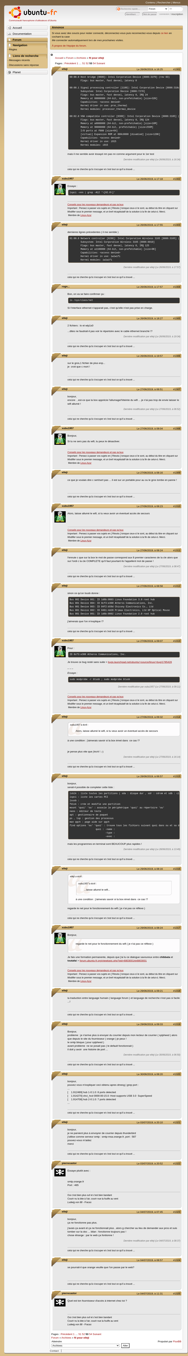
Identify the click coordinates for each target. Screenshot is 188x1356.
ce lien (164, 33)
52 (87, 63)
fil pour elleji (96, 57)
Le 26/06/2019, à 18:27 (150, 318)
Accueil (59, 57)
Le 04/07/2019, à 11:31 (150, 1293)
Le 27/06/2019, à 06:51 (150, 389)
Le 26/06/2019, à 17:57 (150, 286)
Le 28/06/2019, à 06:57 (150, 776)
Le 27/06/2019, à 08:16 (150, 472)
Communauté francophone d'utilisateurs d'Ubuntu (32, 20)
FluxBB (177, 1341)
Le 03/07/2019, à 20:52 (150, 1163)
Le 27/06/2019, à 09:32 (150, 717)
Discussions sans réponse (24, 65)
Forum (70, 57)
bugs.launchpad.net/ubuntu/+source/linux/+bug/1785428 (140, 662)
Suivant (101, 63)
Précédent (70, 63)
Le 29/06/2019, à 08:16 (150, 868)
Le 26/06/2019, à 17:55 (150, 225)
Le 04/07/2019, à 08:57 (150, 1260)
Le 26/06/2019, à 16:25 (150, 69)
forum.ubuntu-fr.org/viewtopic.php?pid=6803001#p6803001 (113, 960)
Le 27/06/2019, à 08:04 (150, 428)
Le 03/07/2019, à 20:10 (150, 1122)
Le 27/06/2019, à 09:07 (150, 641)
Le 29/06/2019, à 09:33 (150, 1024)
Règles (13, 49)
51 (83, 63)
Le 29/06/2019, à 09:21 (150, 990)
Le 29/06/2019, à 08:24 (150, 927)
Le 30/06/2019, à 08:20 (150, 1074)
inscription (177, 14)
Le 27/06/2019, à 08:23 (150, 506)
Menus (176, 2)
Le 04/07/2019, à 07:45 (150, 1212)
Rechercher (163, 2)
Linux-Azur (85, 215)
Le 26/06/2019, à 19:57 (150, 356)
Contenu (150, 2)
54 (94, 63)
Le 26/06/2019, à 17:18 (150, 179)
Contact (54, 1350)
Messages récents (19, 60)
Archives (81, 57)
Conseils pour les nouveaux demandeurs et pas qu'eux (96, 204)
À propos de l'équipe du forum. (69, 45)
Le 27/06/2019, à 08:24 (150, 550)
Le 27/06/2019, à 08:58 (150, 586)
